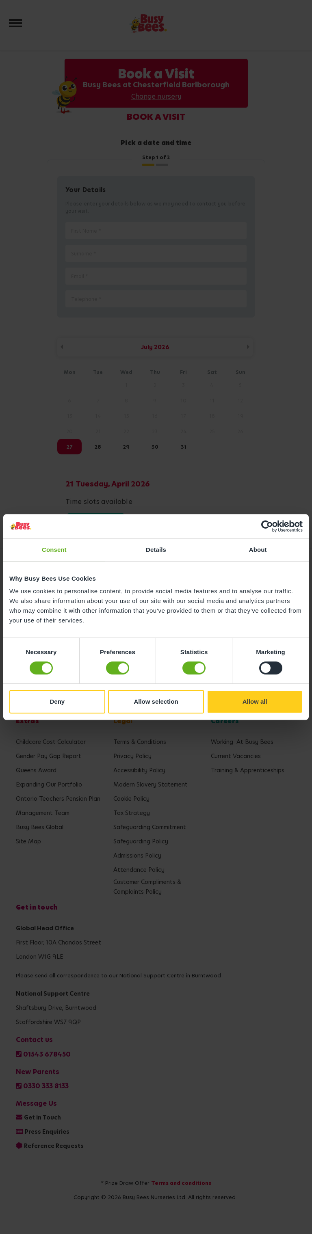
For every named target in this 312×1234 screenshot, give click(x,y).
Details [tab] (156, 549)
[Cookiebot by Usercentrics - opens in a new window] (267, 526)
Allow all (255, 701)
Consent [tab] (54, 549)
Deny (57, 701)
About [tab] (258, 549)
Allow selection (156, 701)
